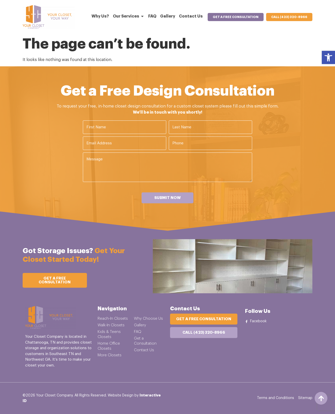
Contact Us (144, 350)
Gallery (140, 325)
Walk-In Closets (111, 325)
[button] (328, 57)
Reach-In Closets (113, 318)
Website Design (120, 395)
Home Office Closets (109, 346)
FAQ (137, 332)
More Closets (109, 355)
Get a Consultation (145, 340)
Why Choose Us (148, 318)
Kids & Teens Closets (109, 334)
